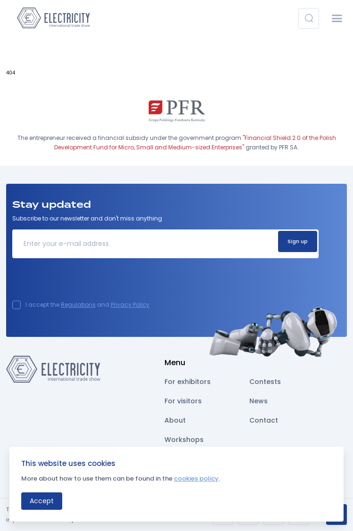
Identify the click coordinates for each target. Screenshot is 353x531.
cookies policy (196, 478)
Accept (42, 501)
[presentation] (84, 282)
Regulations (78, 305)
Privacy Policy (130, 305)
